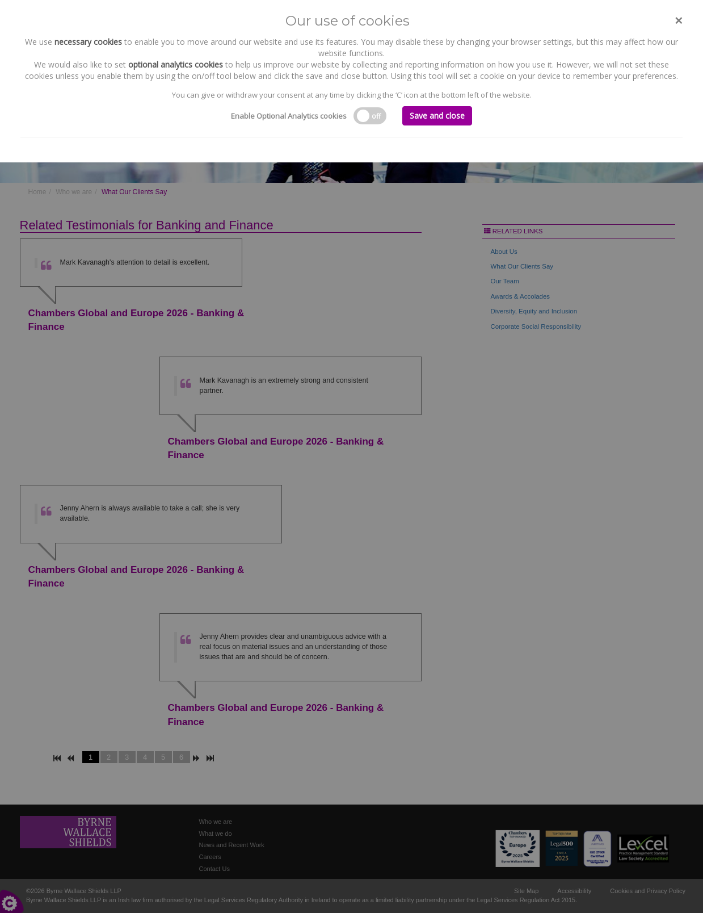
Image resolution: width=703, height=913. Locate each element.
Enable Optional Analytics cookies (289, 116)
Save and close (437, 115)
